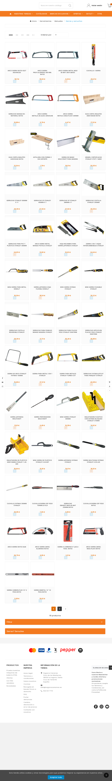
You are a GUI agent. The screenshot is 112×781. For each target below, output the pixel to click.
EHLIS (56, 639)
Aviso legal (28, 731)
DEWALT (56, 635)
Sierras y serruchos (15, 689)
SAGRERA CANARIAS (56, 647)
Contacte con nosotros (29, 769)
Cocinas (27, 742)
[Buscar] (53, 7)
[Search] (70, 7)
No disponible (56, 680)
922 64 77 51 (48, 749)
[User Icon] (94, 7)
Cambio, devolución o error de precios (30, 763)
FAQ (25, 753)
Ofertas (10, 736)
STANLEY (56, 651)
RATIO (56, 643)
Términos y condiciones (29, 735)
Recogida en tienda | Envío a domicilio (30, 747)
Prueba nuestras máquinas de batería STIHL (13, 731)
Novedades (11, 744)
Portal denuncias (28, 756)
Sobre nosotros (30, 739)
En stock (56, 676)
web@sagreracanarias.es (51, 746)
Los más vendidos (10, 740)
